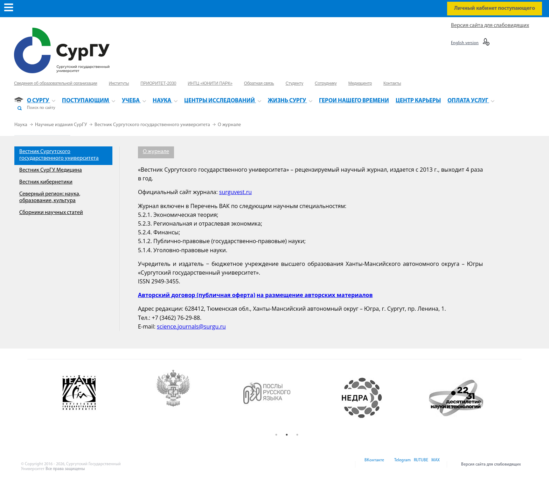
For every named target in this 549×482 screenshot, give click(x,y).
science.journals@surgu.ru (191, 326)
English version (465, 43)
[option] (99, 397)
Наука (21, 125)
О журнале (229, 125)
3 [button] (297, 434)
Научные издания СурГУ (61, 125)
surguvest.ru (235, 192)
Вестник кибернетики (45, 182)
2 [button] (286, 434)
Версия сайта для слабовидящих (490, 25)
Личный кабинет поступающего (494, 8)
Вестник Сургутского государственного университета (153, 125)
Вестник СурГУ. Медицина (50, 170)
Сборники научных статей (51, 212)
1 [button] (276, 434)
